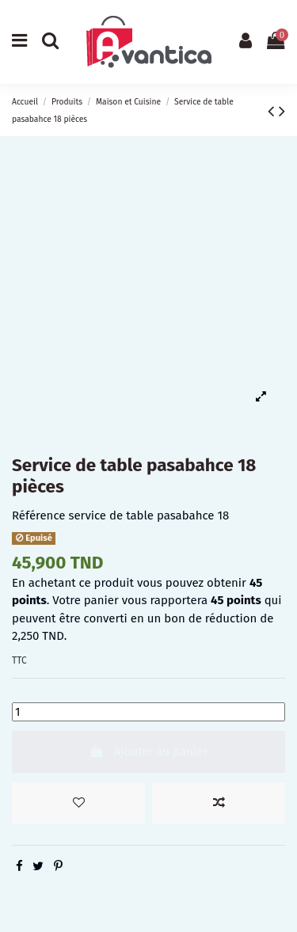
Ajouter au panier (148, 751)
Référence (38, 515)
